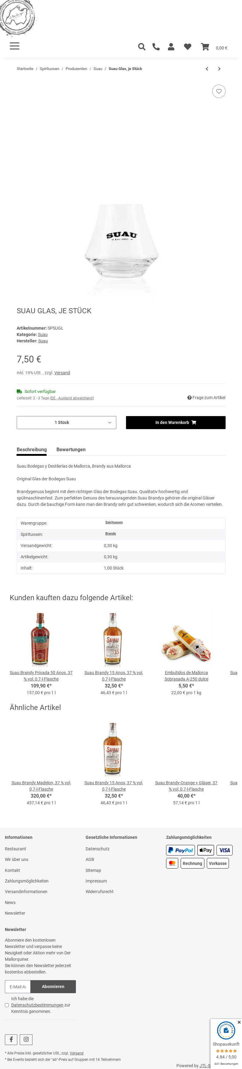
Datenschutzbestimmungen (37, 1005)
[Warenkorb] (214, 47)
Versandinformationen (26, 891)
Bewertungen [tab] (71, 449)
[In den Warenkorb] (21, 81)
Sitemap (93, 870)
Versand (62, 372)
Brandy (110, 534)
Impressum (96, 881)
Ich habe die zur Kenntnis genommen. (40, 1005)
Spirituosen (114, 522)
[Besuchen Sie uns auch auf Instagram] (26, 1039)
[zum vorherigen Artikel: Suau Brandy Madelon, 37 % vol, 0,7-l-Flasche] (207, 69)
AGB (90, 859)
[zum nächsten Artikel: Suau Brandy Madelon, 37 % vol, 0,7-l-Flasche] (219, 69)
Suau (43, 334)
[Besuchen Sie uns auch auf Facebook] (11, 1039)
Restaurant (15, 848)
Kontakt (12, 870)
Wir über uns (16, 859)
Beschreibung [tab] (32, 449)
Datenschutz (98, 848)
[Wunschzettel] (187, 47)
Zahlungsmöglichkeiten (27, 881)
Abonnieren (53, 986)
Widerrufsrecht (100, 891)
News (10, 902)
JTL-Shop (208, 1065)
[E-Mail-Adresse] (18, 986)
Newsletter (15, 913)
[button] (171, 47)
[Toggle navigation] (14, 46)
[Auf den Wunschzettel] (219, 91)
